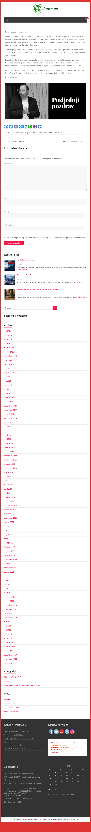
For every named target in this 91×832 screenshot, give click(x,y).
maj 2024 (8, 440)
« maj (50, 795)
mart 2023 (8, 498)
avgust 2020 (9, 627)
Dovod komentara (11, 713)
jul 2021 (7, 582)
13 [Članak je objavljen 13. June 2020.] (78, 781)
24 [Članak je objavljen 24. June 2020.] (61, 787)
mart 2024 (8, 449)
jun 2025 (7, 386)
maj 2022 (8, 540)
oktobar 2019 (9, 669)
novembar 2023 (10, 465)
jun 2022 (7, 536)
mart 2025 (8, 399)
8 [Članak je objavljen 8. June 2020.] (49, 781)
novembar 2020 (10, 615)
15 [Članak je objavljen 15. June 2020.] (50, 784)
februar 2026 (9, 353)
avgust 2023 (9, 478)
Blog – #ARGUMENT (13, 683)
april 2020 (8, 644)
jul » (54, 795)
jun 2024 (7, 436)
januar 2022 (9, 557)
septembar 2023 (11, 474)
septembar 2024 (11, 424)
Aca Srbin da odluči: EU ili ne (26, 280)
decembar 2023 (10, 461)
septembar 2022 (11, 523)
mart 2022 (8, 548)
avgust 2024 (9, 428)
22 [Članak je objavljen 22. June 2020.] (50, 787)
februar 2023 (9, 503)
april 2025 (8, 395)
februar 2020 (9, 652)
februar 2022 (9, 552)
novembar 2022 (10, 515)
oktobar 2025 (9, 370)
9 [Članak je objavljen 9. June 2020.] (55, 781)
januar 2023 (9, 507)
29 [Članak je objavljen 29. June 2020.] (50, 790)
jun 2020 (7, 635)
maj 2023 (8, 490)
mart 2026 (8, 349)
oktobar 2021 (9, 569)
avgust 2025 (9, 378)
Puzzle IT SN (70, 800)
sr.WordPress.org (11, 717)
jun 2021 (7, 586)
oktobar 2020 (9, 619)
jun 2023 (7, 486)
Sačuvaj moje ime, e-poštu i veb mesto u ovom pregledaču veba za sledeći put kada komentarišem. (44, 243)
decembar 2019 (10, 660)
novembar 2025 (10, 366)
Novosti (43, 136)
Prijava (7, 705)
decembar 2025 (10, 361)
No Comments (56, 136)
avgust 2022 (9, 528)
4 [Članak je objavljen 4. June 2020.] (66, 778)
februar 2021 (9, 602)
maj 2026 (8, 341)
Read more (23, 275)
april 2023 (8, 494)
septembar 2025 (11, 374)
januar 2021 (9, 606)
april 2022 (8, 544)
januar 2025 (9, 407)
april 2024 (8, 445)
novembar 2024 (10, 415)
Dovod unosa (9, 709)
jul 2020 (7, 631)
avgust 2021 (9, 577)
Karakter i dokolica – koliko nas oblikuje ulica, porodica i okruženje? (38, 295)
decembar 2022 (10, 511)
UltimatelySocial (62, 829)
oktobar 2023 (9, 469)
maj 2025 (8, 391)
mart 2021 (8, 598)
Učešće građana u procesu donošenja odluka (22, 691)
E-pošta (8, 215)
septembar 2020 (11, 623)
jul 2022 (7, 532)
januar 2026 (9, 357)
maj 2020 (8, 640)
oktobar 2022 (9, 519)
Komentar (9, 166)
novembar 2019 (10, 665)
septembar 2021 (11, 573)
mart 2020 (8, 648)
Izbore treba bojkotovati (73, 144)
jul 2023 (7, 482)
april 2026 (8, 345)
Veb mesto (8, 227)
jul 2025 (7, 382)
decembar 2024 (10, 411)
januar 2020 (9, 656)
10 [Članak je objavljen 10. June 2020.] (61, 781)
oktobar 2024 (9, 420)
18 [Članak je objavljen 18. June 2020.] (67, 784)
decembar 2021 (10, 561)
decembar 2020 (10, 611)
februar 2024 (9, 453)
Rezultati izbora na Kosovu (25, 266)
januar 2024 (9, 457)
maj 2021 (8, 590)
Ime (6, 201)
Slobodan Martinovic (15, 136)
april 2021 (8, 594)
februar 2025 (9, 403)
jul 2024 (7, 432)
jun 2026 (7, 337)
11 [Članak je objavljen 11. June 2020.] (67, 781)
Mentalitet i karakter (16, 144)
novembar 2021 (10, 565)
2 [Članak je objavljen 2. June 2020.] (55, 778)
